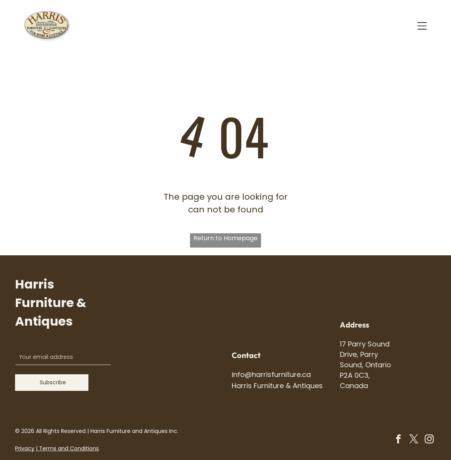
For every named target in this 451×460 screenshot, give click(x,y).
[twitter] (413, 440)
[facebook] (398, 440)
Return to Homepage (225, 238)
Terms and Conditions (69, 448)
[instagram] (429, 440)
